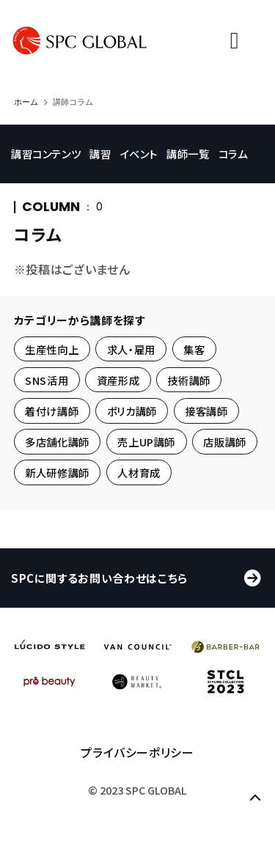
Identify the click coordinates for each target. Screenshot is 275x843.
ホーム (26, 102)
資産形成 (118, 380)
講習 (105, 142)
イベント (147, 142)
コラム (28, 165)
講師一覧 (197, 142)
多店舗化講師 (57, 441)
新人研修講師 (57, 472)
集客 (194, 348)
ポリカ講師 (132, 411)
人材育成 (139, 472)
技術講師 (188, 380)
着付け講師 (51, 411)
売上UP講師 (146, 441)
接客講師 (206, 411)
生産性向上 (51, 348)
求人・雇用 (131, 348)
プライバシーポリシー (137, 767)
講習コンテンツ (49, 142)
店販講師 (224, 441)
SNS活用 (46, 380)
